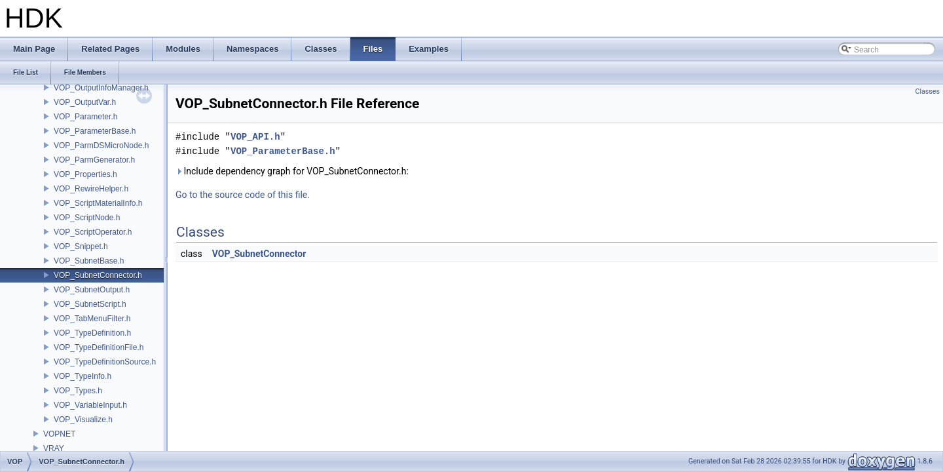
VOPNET (59, 434)
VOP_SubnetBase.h (89, 261)
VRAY (53, 448)
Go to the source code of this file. (243, 194)
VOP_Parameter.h (85, 116)
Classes (927, 91)
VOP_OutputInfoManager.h (101, 87)
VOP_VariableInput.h (90, 405)
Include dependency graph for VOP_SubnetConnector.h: (292, 171)
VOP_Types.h (78, 390)
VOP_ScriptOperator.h (93, 232)
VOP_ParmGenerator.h (94, 160)
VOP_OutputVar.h (85, 102)
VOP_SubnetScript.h (90, 304)
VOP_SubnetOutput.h (92, 289)
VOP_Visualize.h (83, 419)
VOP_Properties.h (85, 174)
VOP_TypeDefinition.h (92, 333)
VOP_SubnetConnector (259, 253)
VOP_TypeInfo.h (82, 376)
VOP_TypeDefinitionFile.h (98, 347)
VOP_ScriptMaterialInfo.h (98, 203)
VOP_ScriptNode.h (87, 217)
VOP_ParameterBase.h (95, 131)
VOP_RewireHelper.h (91, 188)
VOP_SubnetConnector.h (98, 275)
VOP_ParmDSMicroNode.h (101, 145)
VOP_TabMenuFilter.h (92, 318)
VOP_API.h (255, 136)
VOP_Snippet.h (81, 246)
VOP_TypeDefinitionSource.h (105, 361)
